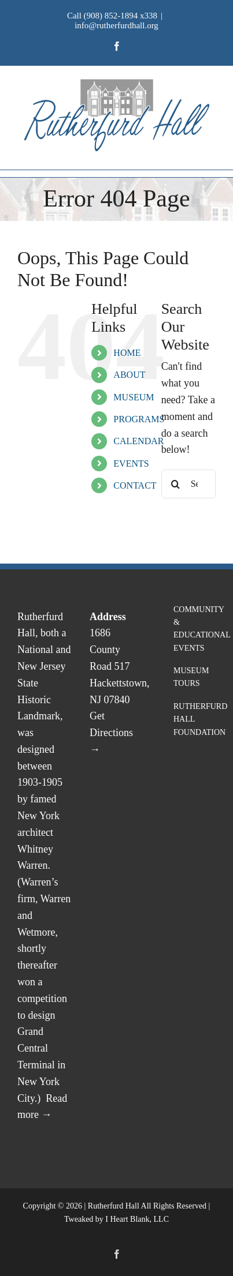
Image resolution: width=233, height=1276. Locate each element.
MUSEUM (133, 397)
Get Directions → (111, 732)
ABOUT (129, 375)
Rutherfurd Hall (113, 1206)
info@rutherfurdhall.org (116, 25)
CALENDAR (138, 441)
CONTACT (134, 485)
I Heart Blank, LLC (137, 1219)
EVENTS (131, 463)
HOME (126, 353)
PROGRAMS (138, 419)
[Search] (175, 484)
